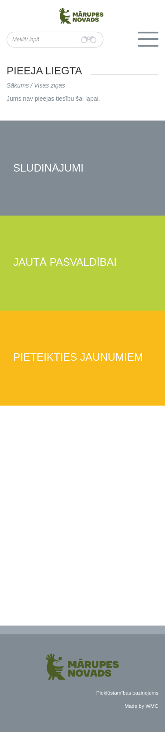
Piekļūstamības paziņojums (127, 692)
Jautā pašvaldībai (65, 262)
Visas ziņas (49, 85)
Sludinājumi (48, 168)
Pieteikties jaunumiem (78, 357)
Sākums (18, 85)
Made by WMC (141, 706)
